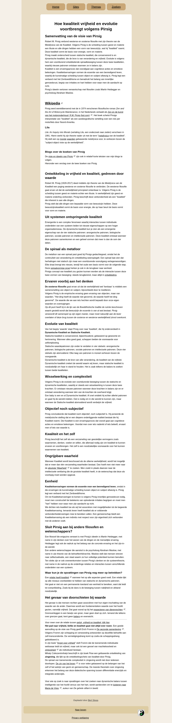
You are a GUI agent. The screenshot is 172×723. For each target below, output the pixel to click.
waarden (71, 139)
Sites (76, 6)
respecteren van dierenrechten (108, 610)
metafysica (103, 136)
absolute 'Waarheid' (57, 468)
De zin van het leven (65, 663)
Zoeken (116, 6)
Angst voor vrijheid (66, 643)
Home (55, 6)
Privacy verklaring (80, 718)
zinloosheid (50, 650)
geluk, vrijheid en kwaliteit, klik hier (93, 622)
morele (63, 139)
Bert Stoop (93, 700)
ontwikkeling (111, 275)
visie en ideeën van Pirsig (60, 156)
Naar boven (80, 710)
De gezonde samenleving (109, 629)
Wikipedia (52, 103)
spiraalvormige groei (60, 268)
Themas (96, 6)
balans (77, 616)
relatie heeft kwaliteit (59, 577)
